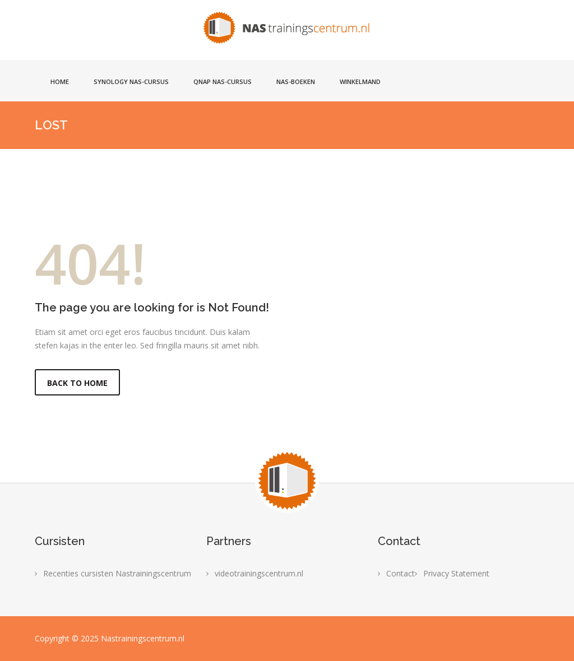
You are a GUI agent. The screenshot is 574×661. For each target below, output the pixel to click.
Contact (400, 573)
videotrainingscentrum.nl (259, 573)
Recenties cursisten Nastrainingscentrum (117, 573)
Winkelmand (360, 81)
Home (59, 81)
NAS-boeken (295, 81)
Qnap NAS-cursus (222, 81)
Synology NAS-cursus (131, 81)
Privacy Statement (456, 573)
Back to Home (77, 383)
